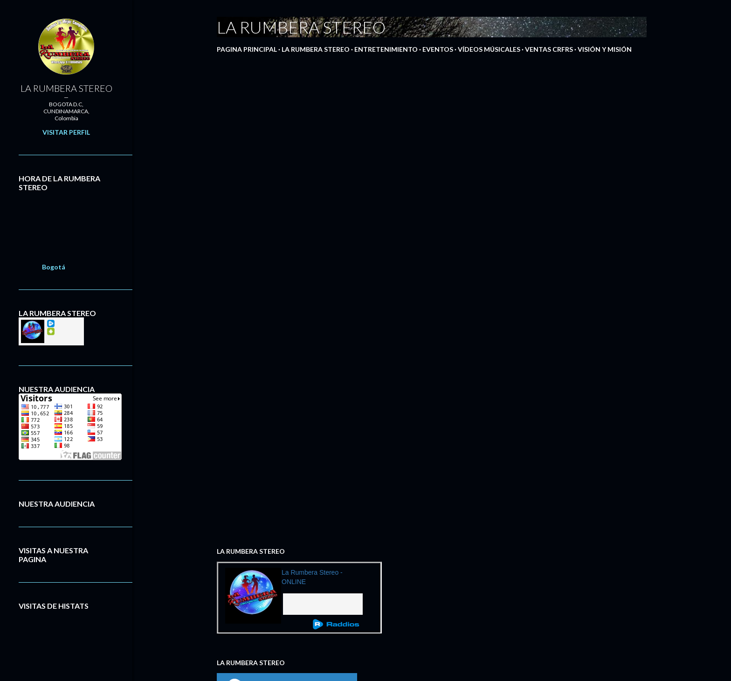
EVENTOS (437, 49)
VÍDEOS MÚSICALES (489, 49)
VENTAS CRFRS (549, 49)
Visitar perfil (66, 132)
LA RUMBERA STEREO (316, 49)
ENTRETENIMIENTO (386, 49)
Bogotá (53, 267)
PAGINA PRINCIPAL (247, 49)
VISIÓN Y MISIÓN (605, 49)
